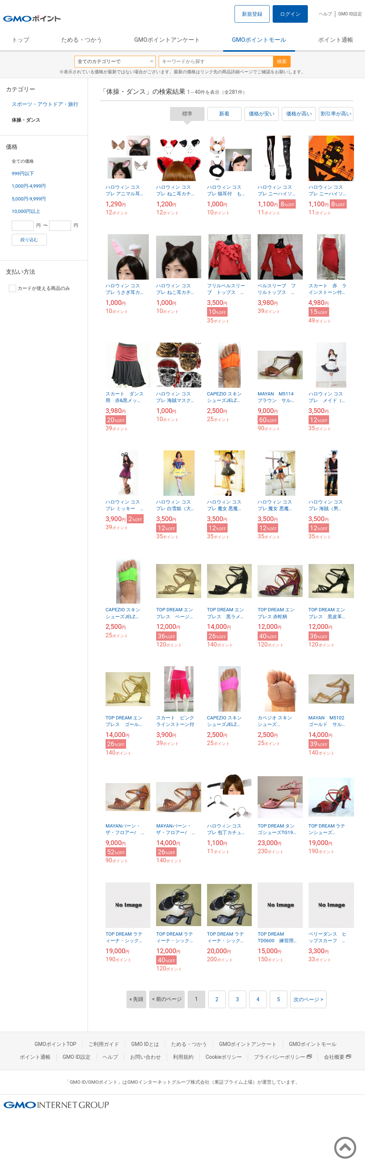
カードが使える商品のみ (39, 288)
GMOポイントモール (259, 39)
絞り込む (29, 239)
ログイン (290, 14)
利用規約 (183, 1057)
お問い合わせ (145, 1057)
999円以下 (23, 173)
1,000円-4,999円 (29, 186)
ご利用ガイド (103, 1044)
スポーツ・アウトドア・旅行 (45, 104)
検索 (282, 61)
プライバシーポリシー (283, 1057)
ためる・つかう (81, 39)
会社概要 (337, 1057)
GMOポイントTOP (55, 1044)
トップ (20, 39)
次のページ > (308, 999)
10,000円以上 (26, 211)
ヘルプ (325, 13)
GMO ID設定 (350, 13)
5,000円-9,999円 (29, 199)
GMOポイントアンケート (167, 39)
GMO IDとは (145, 1044)
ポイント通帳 (335, 39)
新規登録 (252, 14)
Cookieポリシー (224, 1057)
